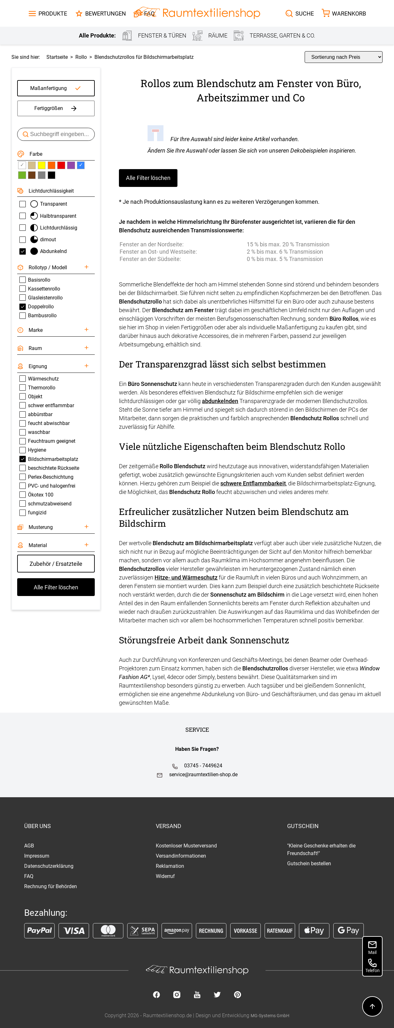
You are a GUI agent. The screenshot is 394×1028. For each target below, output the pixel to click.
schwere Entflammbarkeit (253, 483)
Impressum (36, 856)
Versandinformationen (181, 856)
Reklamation (170, 866)
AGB (29, 846)
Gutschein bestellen (309, 863)
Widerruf (165, 876)
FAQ (28, 876)
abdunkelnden (220, 401)
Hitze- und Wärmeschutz (186, 577)
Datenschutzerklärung (48, 866)
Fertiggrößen (56, 108)
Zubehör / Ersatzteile (56, 563)
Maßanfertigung (48, 88)
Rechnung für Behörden (50, 886)
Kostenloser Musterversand (186, 846)
